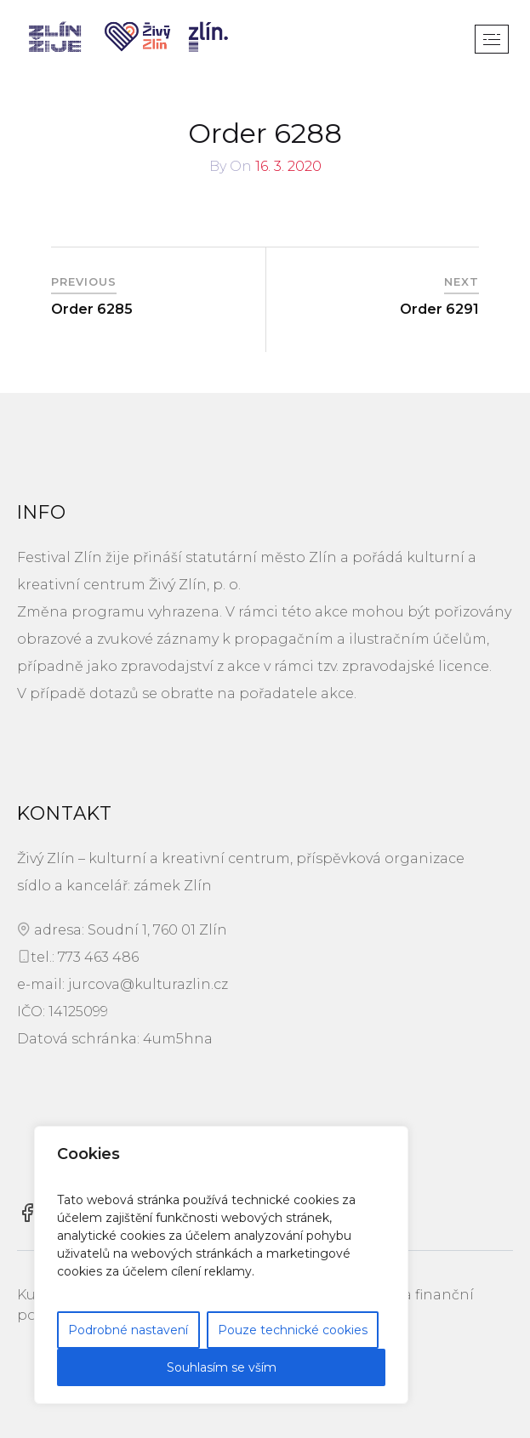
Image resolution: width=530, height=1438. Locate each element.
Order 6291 (439, 309)
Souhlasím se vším (221, 1367)
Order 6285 (92, 309)
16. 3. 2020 (288, 166)
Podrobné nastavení (128, 1330)
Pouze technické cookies (293, 1330)
